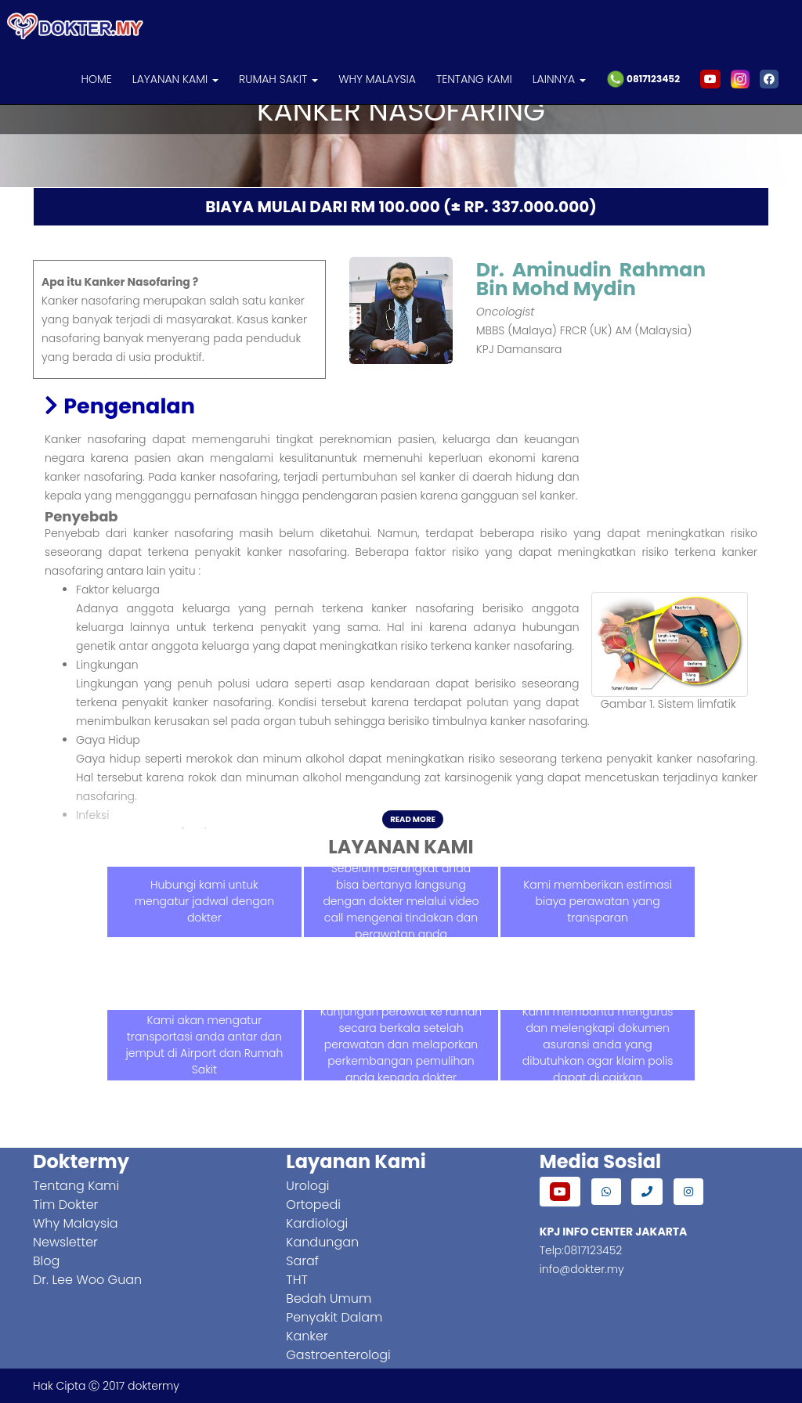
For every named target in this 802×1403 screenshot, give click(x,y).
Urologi (307, 1186)
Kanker (306, 1336)
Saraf (302, 1261)
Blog (46, 1261)
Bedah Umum (328, 1298)
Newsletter (65, 1242)
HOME (96, 79)
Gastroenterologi (338, 1355)
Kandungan (322, 1242)
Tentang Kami (76, 1186)
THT (297, 1280)
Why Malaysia (75, 1223)
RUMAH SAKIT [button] (278, 79)
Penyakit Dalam (334, 1317)
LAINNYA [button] (559, 79)
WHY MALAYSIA (377, 79)
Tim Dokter (65, 1205)
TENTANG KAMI (474, 79)
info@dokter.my (582, 1269)
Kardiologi (317, 1223)
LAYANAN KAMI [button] (175, 79)
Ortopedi (313, 1205)
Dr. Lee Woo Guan (87, 1280)
